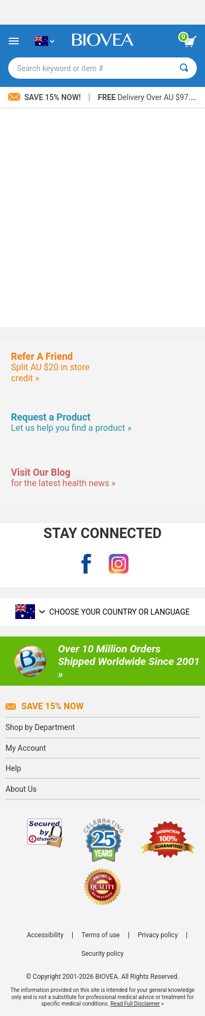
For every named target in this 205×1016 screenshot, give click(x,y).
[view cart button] (190, 41)
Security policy (102, 953)
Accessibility (45, 935)
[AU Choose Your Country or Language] (44, 41)
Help (13, 768)
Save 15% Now (44, 706)
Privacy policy (158, 935)
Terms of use (100, 935)
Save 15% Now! (45, 97)
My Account (25, 748)
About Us (21, 789)
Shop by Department (40, 727)
